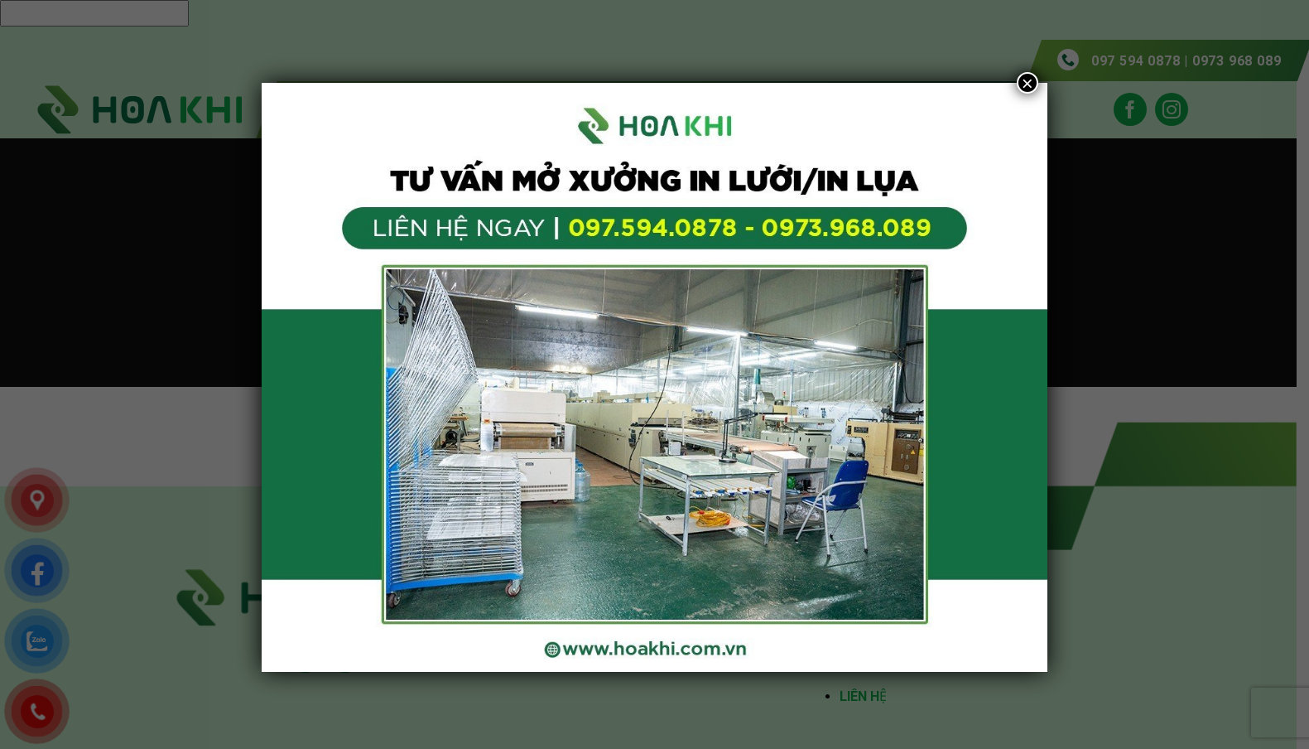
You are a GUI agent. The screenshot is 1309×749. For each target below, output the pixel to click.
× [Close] (1027, 83)
